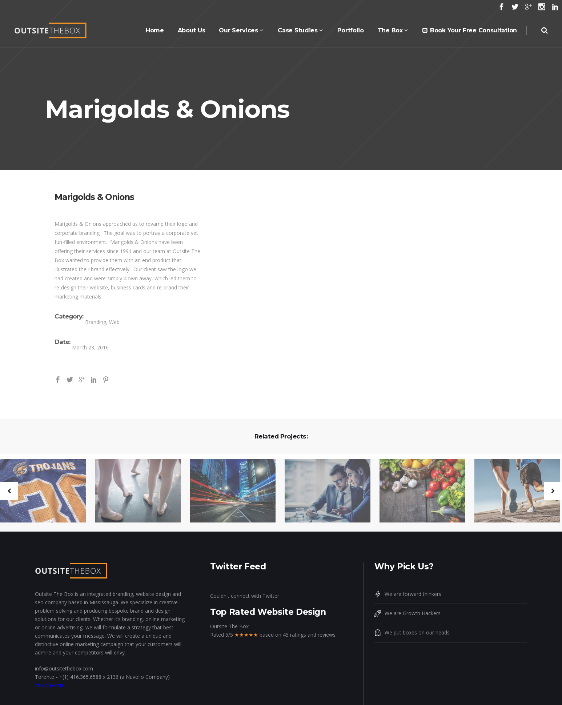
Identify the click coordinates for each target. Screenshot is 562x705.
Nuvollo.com (50, 685)
